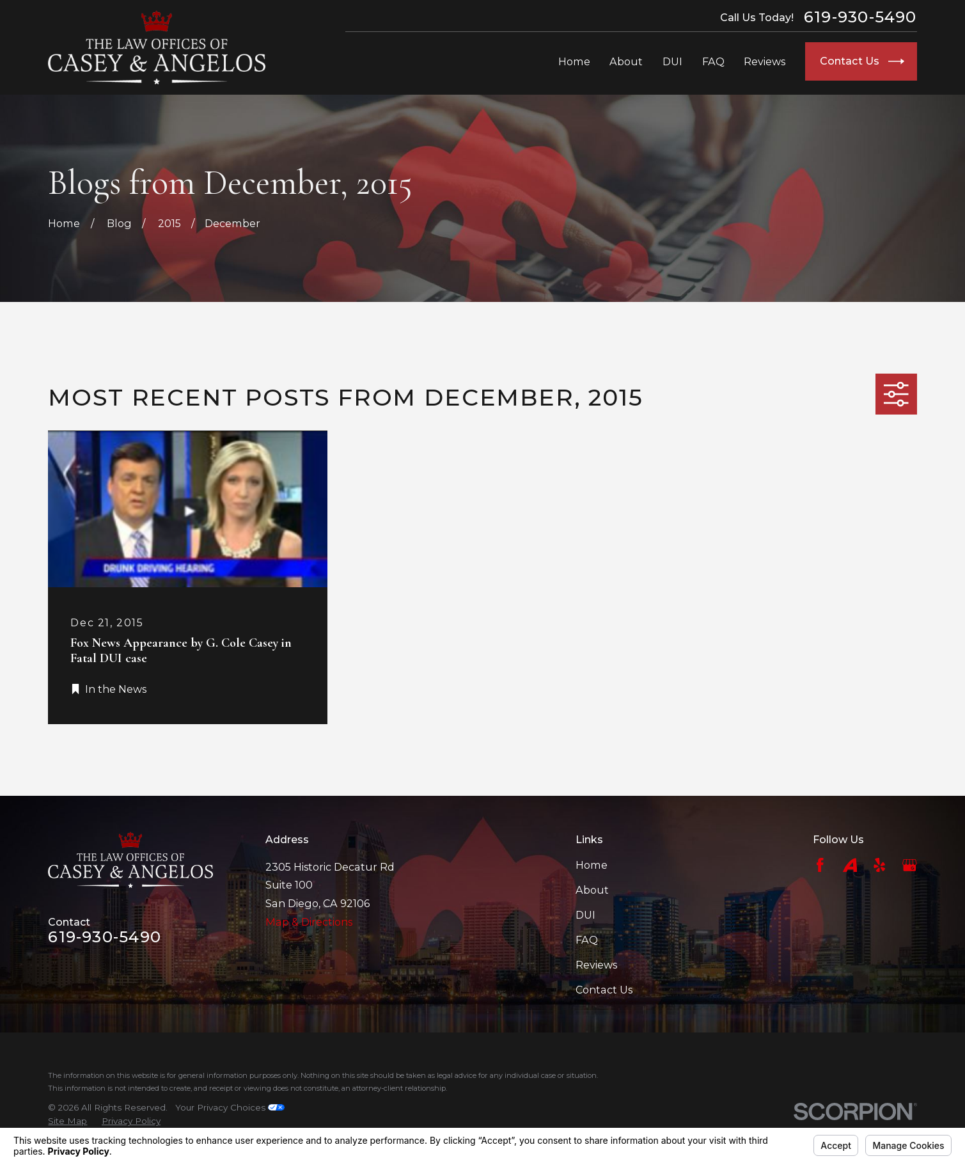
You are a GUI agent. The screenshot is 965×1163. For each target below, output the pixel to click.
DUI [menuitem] (672, 61)
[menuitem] (67, 1121)
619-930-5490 (860, 17)
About (592, 889)
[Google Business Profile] (909, 865)
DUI (585, 914)
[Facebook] (820, 865)
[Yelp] (879, 865)
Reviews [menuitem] (764, 61)
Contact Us (604, 989)
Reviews (596, 964)
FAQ (587, 939)
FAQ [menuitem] (713, 61)
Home (592, 864)
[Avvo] (850, 865)
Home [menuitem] (574, 61)
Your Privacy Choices (230, 1107)
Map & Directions (308, 921)
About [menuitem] (626, 61)
